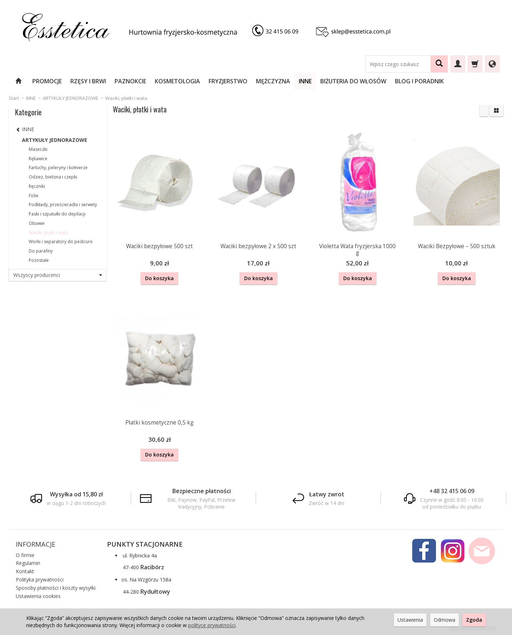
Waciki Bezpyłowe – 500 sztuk (456, 246)
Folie (33, 196)
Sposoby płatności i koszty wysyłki (56, 587)
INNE (305, 81)
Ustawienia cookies (38, 595)
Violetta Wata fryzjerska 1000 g (357, 249)
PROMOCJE (47, 81)
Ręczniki (37, 186)
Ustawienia (410, 619)
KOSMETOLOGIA (177, 81)
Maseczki (38, 149)
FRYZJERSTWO (228, 81)
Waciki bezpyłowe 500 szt (159, 246)
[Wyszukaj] (439, 64)
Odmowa (444, 619)
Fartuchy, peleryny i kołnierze (58, 167)
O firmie (25, 554)
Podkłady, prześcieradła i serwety (63, 204)
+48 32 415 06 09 (451, 490)
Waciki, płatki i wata (48, 233)
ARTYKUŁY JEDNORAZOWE (54, 139)
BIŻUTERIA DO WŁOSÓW (353, 81)
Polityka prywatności (40, 578)
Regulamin (28, 562)
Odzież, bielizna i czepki (53, 177)
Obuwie (37, 223)
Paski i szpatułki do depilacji (57, 214)
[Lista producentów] (57, 275)
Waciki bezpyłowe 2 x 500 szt (258, 246)
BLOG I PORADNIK (419, 81)
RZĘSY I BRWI (88, 81)
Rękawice (38, 159)
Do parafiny (41, 251)
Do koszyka (159, 278)
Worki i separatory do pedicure (61, 241)
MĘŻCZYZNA (273, 81)
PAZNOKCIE (130, 81)
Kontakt (25, 570)
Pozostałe (39, 260)
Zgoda (474, 619)
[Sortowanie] (484, 110)
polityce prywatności (212, 625)
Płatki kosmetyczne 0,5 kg (159, 422)
